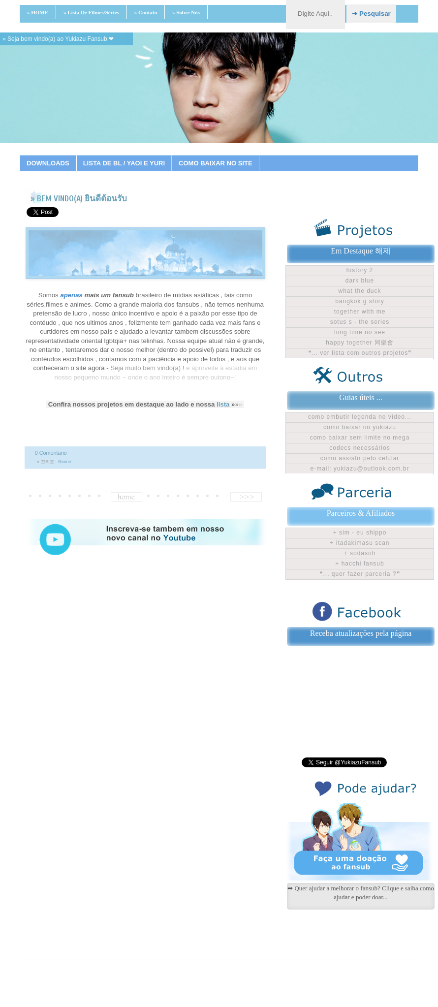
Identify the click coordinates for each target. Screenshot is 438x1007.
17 (298, 155)
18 (310, 155)
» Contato (145, 12)
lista (223, 404)
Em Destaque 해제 (361, 251)
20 (335, 155)
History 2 (359, 270)
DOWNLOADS (48, 163)
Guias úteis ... (360, 397)
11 (224, 155)
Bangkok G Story (359, 301)
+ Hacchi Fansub (359, 563)
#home (64, 461)
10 (212, 155)
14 (261, 155)
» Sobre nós (186, 12)
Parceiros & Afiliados (361, 513)
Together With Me (360, 311)
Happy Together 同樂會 (359, 342)
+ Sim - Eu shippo (360, 532)
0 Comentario (51, 453)
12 (236, 155)
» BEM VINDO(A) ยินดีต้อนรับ (79, 198)
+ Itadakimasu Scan (359, 542)
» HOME (37, 12)
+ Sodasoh (360, 553)
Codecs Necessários (359, 447)
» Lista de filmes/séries (91, 12)
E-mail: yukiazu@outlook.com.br (360, 468)
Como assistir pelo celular (360, 458)
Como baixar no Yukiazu (359, 427)
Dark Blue (359, 280)
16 (286, 155)
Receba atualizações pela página (361, 633)
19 (322, 155)
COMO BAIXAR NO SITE (215, 163)
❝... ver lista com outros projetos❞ (359, 352)
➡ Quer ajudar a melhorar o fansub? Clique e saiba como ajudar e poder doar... (360, 892)
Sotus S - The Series (360, 321)
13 (249, 155)
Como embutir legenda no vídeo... (359, 416)
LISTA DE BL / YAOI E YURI (124, 163)
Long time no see (359, 332)
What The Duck (359, 290)
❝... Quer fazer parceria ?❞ (359, 573)
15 (273, 155)
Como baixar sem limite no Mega (360, 437)
